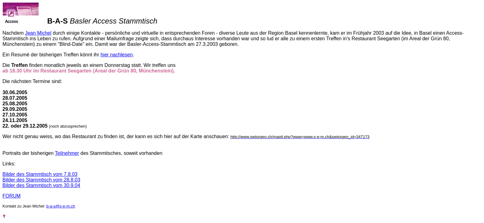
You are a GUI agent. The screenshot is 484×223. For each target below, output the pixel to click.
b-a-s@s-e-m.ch (60, 206)
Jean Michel (38, 33)
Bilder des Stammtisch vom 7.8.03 (40, 174)
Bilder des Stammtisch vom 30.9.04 (41, 185)
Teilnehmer (67, 153)
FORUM (11, 196)
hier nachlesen (116, 54)
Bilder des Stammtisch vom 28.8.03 (41, 179)
